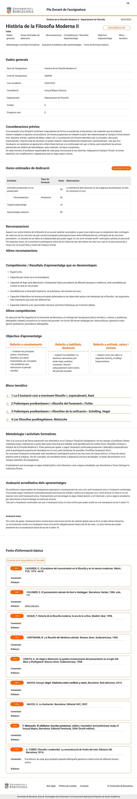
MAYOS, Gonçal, (57, 682)
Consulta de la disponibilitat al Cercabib (25, 560)
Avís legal (51, 786)
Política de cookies (68, 786)
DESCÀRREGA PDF (117, 28)
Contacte (84, 786)
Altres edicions (32, 606)
